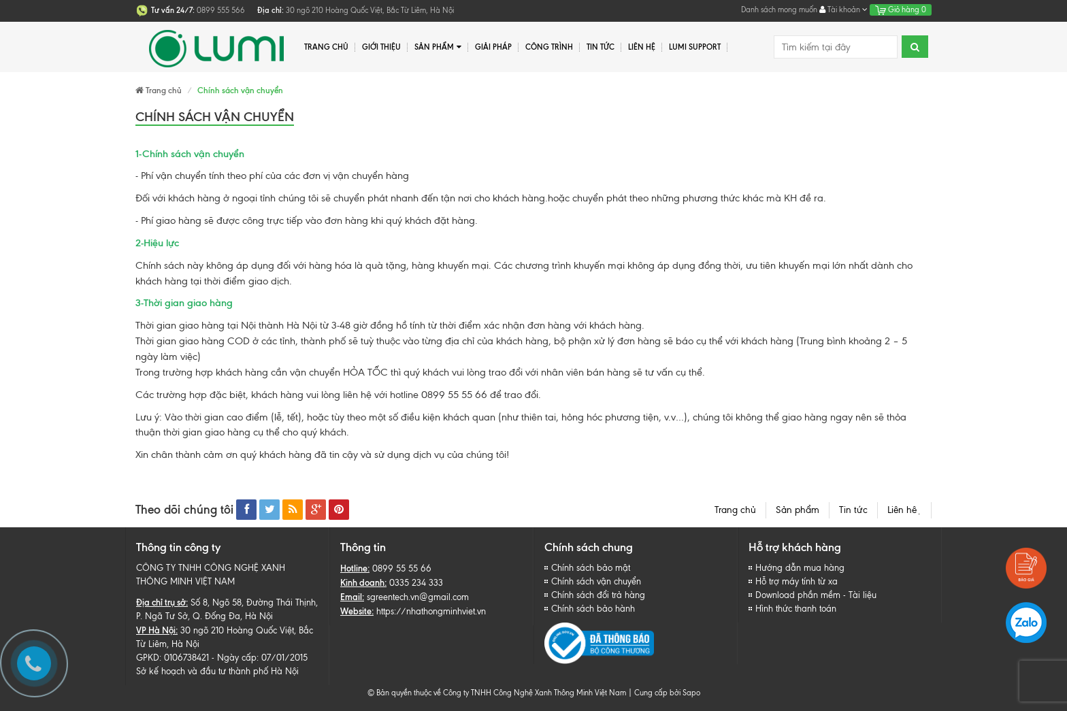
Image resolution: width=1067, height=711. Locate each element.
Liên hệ (904, 510)
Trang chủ (735, 510)
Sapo (691, 692)
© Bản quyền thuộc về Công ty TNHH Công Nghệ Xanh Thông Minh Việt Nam (496, 692)
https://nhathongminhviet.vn (431, 611)
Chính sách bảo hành (593, 608)
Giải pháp (493, 47)
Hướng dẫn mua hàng (799, 568)
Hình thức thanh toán (795, 608)
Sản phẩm (797, 510)
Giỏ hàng (900, 9)
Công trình (549, 47)
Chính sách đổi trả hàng (598, 595)
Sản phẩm (437, 47)
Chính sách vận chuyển (596, 581)
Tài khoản (843, 9)
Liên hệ (641, 47)
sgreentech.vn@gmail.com (418, 597)
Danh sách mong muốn (779, 9)
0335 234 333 (416, 583)
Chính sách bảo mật (590, 568)
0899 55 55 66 (401, 568)
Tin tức (853, 510)
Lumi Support (695, 47)
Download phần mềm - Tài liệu (815, 595)
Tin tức (600, 47)
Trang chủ (326, 47)
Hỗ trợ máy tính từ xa (796, 581)
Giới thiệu (381, 47)
